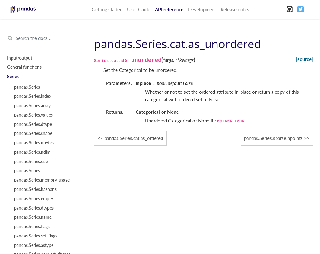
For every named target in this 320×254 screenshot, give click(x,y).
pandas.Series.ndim (32, 152)
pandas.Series (27, 87)
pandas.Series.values (33, 114)
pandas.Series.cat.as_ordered (133, 138)
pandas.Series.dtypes (34, 208)
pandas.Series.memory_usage (42, 179)
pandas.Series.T (28, 170)
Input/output (19, 58)
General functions (24, 67)
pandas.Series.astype (33, 245)
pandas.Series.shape (33, 133)
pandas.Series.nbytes (34, 142)
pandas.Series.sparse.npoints (273, 138)
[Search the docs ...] (40, 38)
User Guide (138, 9)
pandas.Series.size (31, 161)
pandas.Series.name (33, 217)
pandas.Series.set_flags (35, 235)
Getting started (107, 9)
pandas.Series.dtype (33, 124)
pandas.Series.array (32, 105)
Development (202, 9)
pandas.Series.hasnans (35, 189)
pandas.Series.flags (32, 226)
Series (13, 76)
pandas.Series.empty (33, 198)
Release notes (235, 9)
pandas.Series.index (32, 96)
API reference (169, 9)
